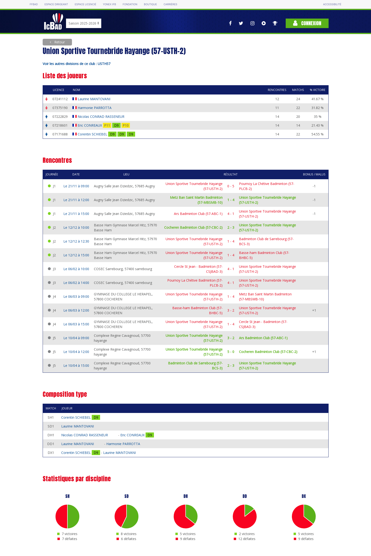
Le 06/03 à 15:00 (76, 324)
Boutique (150, 4)
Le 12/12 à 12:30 (76, 241)
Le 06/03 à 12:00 (76, 310)
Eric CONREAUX (90, 125)
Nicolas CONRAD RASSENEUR (101, 116)
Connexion (307, 23)
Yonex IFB (109, 4)
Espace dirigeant (56, 4)
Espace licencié (85, 4)
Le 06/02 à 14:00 (76, 282)
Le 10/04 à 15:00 (76, 365)
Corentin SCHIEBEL (93, 134)
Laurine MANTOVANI (94, 99)
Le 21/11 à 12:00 (76, 200)
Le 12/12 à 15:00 (76, 255)
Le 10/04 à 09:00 (76, 338)
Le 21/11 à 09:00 (76, 186)
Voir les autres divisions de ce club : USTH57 (76, 63)
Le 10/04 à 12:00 (76, 351)
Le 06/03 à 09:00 (76, 296)
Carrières (170, 4)
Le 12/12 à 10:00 (76, 227)
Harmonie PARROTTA (95, 107)
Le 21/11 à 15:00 (76, 213)
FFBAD (34, 4)
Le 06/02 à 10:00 (76, 269)
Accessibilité (332, 4)
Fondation (130, 4)
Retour (59, 42)
